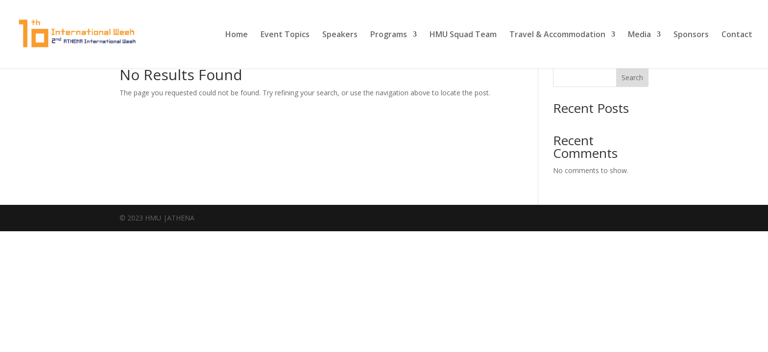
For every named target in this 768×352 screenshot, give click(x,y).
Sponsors (691, 35)
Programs (388, 35)
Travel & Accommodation (557, 35)
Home (236, 35)
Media (639, 35)
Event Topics (285, 35)
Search (632, 77)
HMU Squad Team (463, 35)
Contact (736, 35)
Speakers (340, 35)
